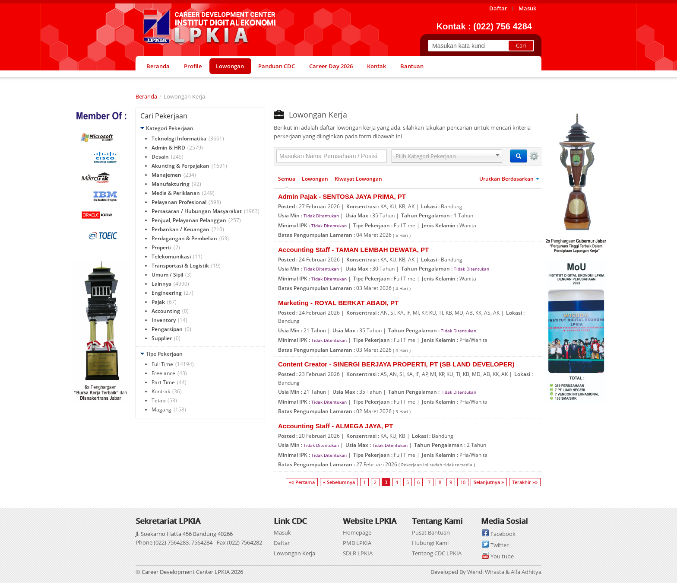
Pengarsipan (167, 329)
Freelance (163, 373)
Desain (160, 156)
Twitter (499, 545)
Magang (161, 409)
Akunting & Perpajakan (180, 165)
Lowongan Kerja (294, 553)
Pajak (158, 302)
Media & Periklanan (176, 193)
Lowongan (315, 178)
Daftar (282, 543)
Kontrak (161, 391)
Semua (286, 178)
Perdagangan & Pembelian (184, 238)
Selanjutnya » (489, 482)
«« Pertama (302, 482)
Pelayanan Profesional (179, 202)
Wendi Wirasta (485, 572)
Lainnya (161, 283)
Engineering (167, 292)
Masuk (282, 532)
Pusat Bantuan (431, 532)
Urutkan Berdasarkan (509, 178)
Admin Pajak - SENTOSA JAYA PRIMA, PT (342, 196)
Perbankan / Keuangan (180, 229)
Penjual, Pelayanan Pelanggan (189, 220)
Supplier (162, 338)
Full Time (162, 364)
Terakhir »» (525, 482)
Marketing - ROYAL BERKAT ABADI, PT (338, 302)
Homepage (357, 532)
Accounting (166, 311)
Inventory (164, 320)
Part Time (163, 382)
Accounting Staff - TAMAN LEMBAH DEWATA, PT (353, 249)
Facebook (503, 534)
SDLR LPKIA (358, 553)
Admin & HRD (168, 147)
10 (462, 482)
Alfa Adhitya (526, 572)
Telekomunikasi (171, 256)
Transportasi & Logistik (180, 265)
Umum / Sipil (167, 274)
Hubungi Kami (430, 543)
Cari (521, 45)
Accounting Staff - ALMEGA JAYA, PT (335, 426)
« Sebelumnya (339, 482)
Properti (161, 247)
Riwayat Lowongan (358, 178)
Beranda (146, 96)
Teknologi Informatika (179, 138)
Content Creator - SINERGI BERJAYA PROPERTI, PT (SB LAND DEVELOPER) (396, 364)
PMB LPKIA (357, 543)
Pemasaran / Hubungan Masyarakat (197, 211)
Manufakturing (171, 184)
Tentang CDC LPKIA (437, 553)
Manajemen (166, 174)
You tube (502, 556)
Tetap (158, 400)
